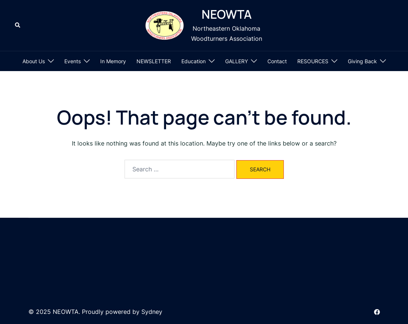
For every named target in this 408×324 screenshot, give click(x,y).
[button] (18, 25)
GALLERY (236, 61)
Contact (277, 61)
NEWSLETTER (153, 61)
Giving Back (362, 61)
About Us (33, 61)
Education (193, 61)
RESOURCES (312, 61)
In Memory (113, 61)
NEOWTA (227, 14)
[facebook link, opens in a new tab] (377, 311)
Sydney (151, 311)
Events (72, 61)
